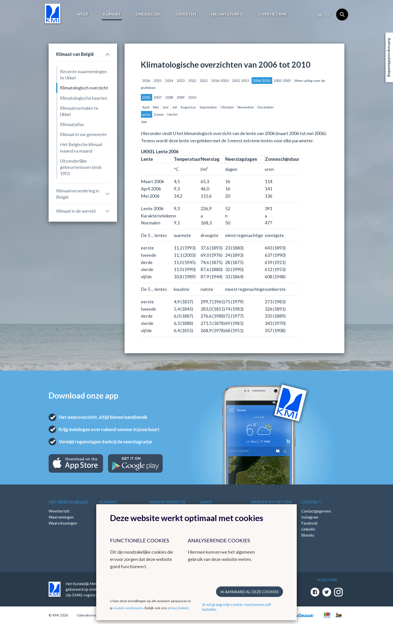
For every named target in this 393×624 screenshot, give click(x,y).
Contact (311, 502)
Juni (165, 107)
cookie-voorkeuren (128, 608)
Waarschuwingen (63, 523)
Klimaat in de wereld (75, 211)
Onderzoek (148, 14)
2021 (204, 80)
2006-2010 (262, 80)
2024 (169, 80)
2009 (181, 97)
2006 (146, 97)
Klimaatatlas (72, 124)
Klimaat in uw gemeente (83, 134)
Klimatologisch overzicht (84, 87)
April (146, 107)
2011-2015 (241, 80)
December (265, 107)
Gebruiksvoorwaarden (94, 615)
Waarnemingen (61, 517)
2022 (192, 80)
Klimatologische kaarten (83, 98)
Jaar (144, 121)
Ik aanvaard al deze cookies (249, 591)
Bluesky (307, 535)
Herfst (172, 114)
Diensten (186, 14)
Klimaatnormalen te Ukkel (79, 111)
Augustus (188, 107)
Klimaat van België (75, 54)
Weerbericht (59, 511)
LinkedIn (308, 529)
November (246, 107)
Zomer (159, 114)
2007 (158, 97)
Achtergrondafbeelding (389, 57)
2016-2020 (220, 80)
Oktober (228, 107)
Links (206, 502)
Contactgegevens (316, 511)
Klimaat (112, 14)
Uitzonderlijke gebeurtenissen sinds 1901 (81, 167)
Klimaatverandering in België (77, 194)
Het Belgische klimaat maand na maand (81, 147)
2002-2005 (283, 80)
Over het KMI (272, 14)
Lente (146, 114)
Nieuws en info (227, 14)
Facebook (309, 523)
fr (327, 15)
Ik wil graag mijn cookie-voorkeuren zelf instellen (236, 606)
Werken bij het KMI (271, 502)
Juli (175, 107)
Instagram (309, 517)
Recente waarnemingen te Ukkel (83, 74)
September (209, 107)
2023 (181, 80)
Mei (156, 107)
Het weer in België (68, 502)
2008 (169, 97)
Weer (82, 14)
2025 (158, 80)
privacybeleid (178, 608)
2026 (146, 80)
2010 (192, 97)
